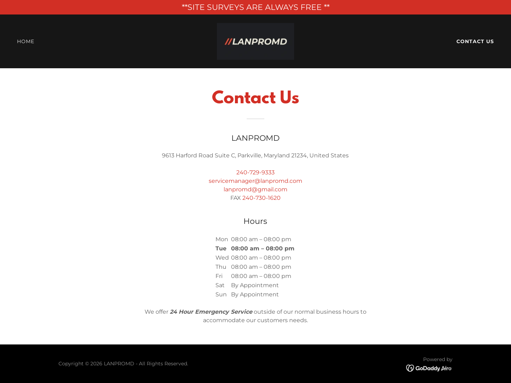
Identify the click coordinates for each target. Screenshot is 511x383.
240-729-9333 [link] (255, 172)
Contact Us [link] (475, 41)
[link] (255, 40)
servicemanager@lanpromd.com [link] (255, 181)
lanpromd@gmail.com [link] (255, 189)
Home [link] (25, 41)
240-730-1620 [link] (261, 198)
